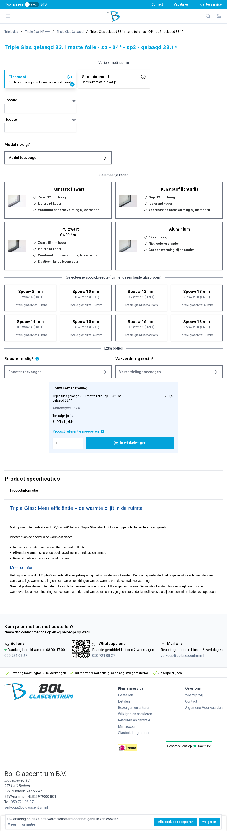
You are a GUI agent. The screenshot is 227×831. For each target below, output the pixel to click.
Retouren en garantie (134, 720)
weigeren (209, 822)
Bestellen (125, 695)
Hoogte (40, 119)
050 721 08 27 (15, 655)
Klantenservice (211, 4)
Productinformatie (24, 490)
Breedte (40, 100)
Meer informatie (21, 824)
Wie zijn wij (194, 695)
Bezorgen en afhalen (134, 708)
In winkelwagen (130, 443)
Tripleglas (11, 31)
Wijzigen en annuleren (135, 714)
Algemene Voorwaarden (204, 708)
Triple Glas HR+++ (37, 31)
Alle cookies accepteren (175, 822)
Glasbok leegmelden (134, 733)
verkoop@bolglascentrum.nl (182, 655)
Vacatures (181, 4)
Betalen (124, 701)
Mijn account (127, 726)
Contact (157, 4)
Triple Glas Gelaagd (70, 31)
